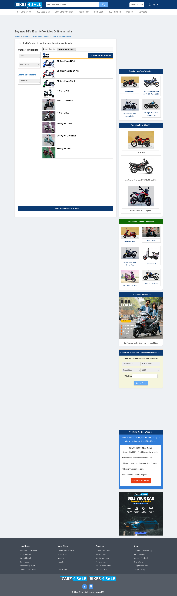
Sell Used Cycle (101, 569)
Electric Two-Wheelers (66, 551)
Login (153, 4)
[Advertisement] (89, 22)
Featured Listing (101, 562)
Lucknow (28, 562)
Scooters (61, 558)
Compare (143, 11)
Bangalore (23, 551)
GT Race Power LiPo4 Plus (68, 71)
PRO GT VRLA (63, 113)
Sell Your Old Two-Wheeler (140, 432)
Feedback (144, 558)
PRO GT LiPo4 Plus (65, 100)
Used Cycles (31, 569)
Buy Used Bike (43, 11)
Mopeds (61, 562)
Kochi (29, 558)
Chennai (23, 558)
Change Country (139, 569)
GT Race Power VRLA (66, 81)
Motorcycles (62, 554)
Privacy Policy (143, 566)
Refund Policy (139, 562)
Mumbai (23, 554)
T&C (135, 566)
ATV (59, 566)
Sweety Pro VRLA (64, 148)
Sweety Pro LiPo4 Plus (66, 136)
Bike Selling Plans (102, 558)
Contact (136, 558)
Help (135, 554)
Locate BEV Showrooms (100, 55)
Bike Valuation (101, 554)
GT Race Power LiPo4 (66, 61)
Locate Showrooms (27, 74)
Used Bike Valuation (64, 11)
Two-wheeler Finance (103, 551)
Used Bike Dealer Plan (104, 566)
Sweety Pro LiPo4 (64, 123)
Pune (29, 554)
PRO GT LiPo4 (63, 91)
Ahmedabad (24, 566)
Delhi (21, 562)
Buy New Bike (115, 11)
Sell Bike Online (24, 11)
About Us (137, 551)
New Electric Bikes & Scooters (141, 221)
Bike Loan (98, 11)
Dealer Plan (83, 11)
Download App (147, 551)
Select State (137, 4)
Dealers (129, 11)
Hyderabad (33, 551)
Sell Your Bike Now (140, 480)
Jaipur (32, 566)
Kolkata (22, 569)
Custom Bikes (63, 569)
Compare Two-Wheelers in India (65, 208)
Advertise (142, 554)
